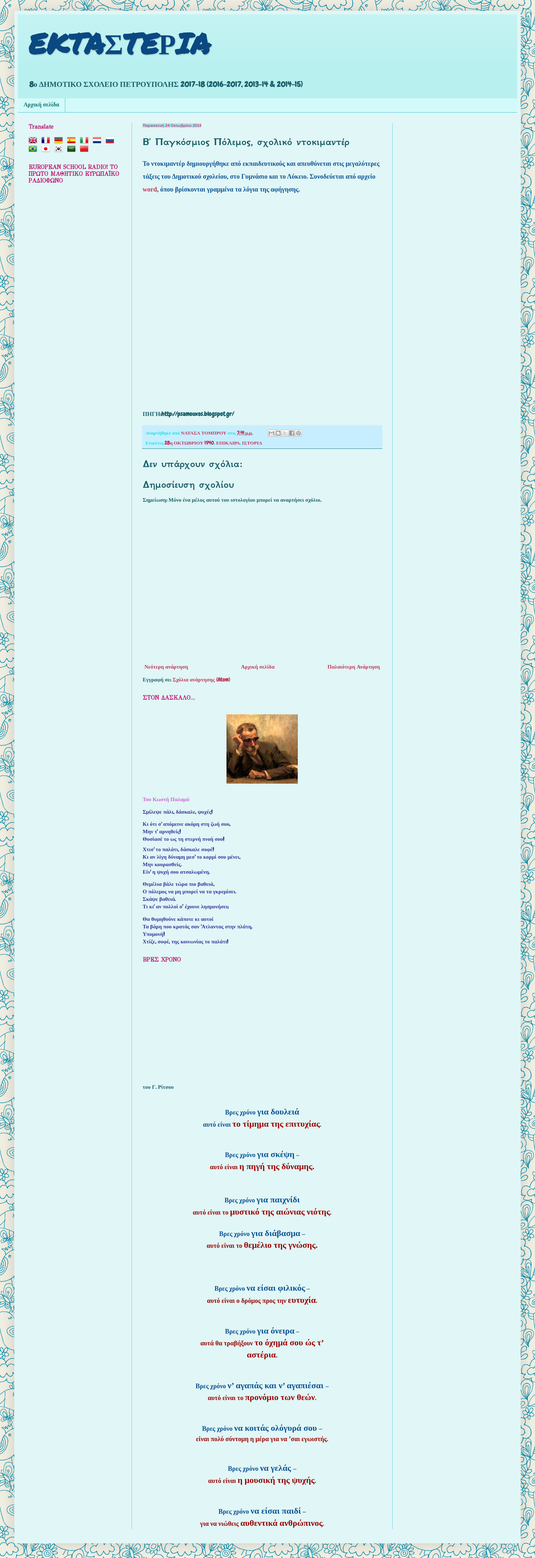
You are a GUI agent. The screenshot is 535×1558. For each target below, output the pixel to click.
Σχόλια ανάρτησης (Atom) (201, 679)
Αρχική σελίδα (41, 105)
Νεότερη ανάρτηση (166, 666)
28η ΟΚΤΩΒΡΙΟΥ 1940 (189, 443)
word (150, 189)
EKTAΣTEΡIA (119, 43)
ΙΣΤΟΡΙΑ (252, 443)
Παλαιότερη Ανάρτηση (353, 666)
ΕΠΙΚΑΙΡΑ (228, 443)
